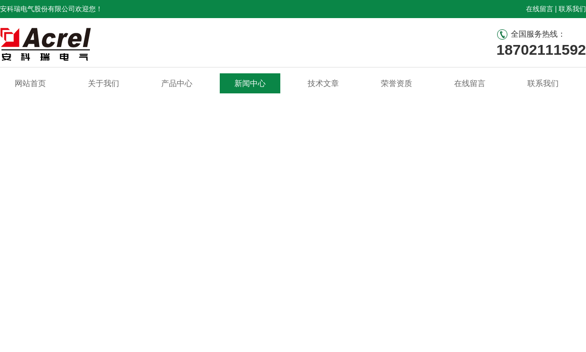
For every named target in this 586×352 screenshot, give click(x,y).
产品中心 (176, 83)
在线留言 (539, 9)
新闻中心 (250, 83)
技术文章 (323, 83)
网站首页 (30, 83)
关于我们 (103, 83)
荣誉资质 (396, 83)
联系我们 (572, 9)
